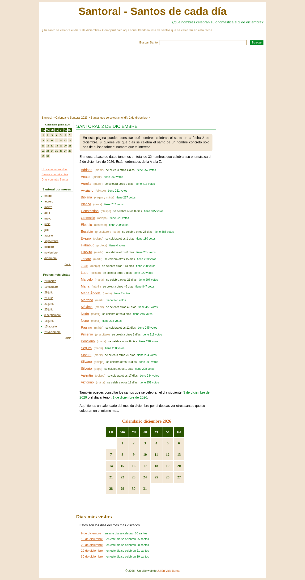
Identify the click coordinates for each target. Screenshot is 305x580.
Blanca (86, 204)
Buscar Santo (148, 42)
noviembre (51, 252)
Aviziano (87, 190)
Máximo (87, 307)
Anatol (85, 177)
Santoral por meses (56, 189)
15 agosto (50, 326)
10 (145, 454)
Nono (85, 320)
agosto (48, 235)
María (85, 286)
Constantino (90, 211)
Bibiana (86, 197)
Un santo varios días (54, 169)
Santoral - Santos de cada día (152, 11)
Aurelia (86, 183)
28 (111, 488)
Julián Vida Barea (168, 570)
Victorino (87, 382)
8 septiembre (52, 315)
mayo (47, 218)
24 (145, 477)
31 (145, 488)
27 (179, 477)
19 (167, 466)
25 (156, 477)
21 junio (49, 303)
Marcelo (87, 279)
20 (179, 466)
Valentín (87, 375)
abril (47, 213)
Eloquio (86, 225)
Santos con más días (55, 174)
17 (145, 466)
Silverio (86, 368)
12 (167, 454)
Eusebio (87, 231)
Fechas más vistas (56, 274)
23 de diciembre (92, 545)
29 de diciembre (92, 550)
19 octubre (51, 286)
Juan (84, 266)
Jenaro (86, 259)
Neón (85, 314)
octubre (49, 247)
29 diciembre (52, 332)
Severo (86, 355)
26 (167, 477)
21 (111, 477)
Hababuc (87, 245)
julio (46, 230)
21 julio (48, 298)
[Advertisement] (152, 81)
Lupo (84, 273)
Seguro (86, 348)
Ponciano (88, 341)
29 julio (48, 292)
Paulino (86, 327)
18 (156, 466)
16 (134, 466)
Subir (67, 264)
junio (47, 224)
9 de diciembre (91, 533)
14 (111, 466)
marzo (48, 207)
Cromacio (88, 218)
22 (122, 477)
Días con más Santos (55, 179)
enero (48, 196)
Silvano (86, 362)
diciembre (50, 258)
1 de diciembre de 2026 (130, 397)
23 (134, 477)
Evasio (86, 238)
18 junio (49, 320)
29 (122, 488)
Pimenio (87, 334)
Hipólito (86, 252)
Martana (87, 300)
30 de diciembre (92, 556)
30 (134, 488)
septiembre (51, 241)
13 (179, 454)
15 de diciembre (92, 539)
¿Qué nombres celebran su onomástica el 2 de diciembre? (217, 22)
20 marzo (50, 281)
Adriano (86, 170)
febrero (48, 201)
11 (156, 454)
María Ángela (91, 293)
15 (122, 466)
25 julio (48, 309)
